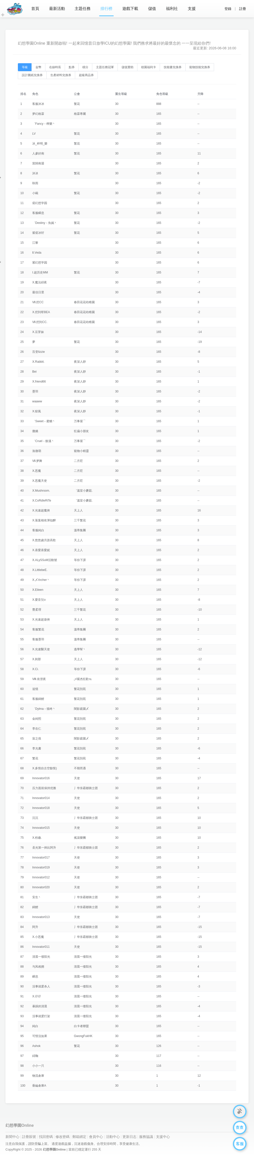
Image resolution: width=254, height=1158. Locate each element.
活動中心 (113, 1137)
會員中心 (96, 1137)
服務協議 (146, 1137)
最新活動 (57, 8)
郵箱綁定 (79, 1137)
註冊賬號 (29, 1137)
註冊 (242, 9)
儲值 (152, 8)
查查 (240, 1128)
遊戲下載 (130, 8)
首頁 (35, 8)
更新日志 (129, 1137)
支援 (192, 8)
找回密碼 (46, 1137)
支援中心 (163, 1137)
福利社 (172, 8)
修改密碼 (62, 1137)
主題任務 (83, 8)
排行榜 (107, 8)
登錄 (227, 9)
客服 (240, 1144)
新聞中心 (12, 1137)
